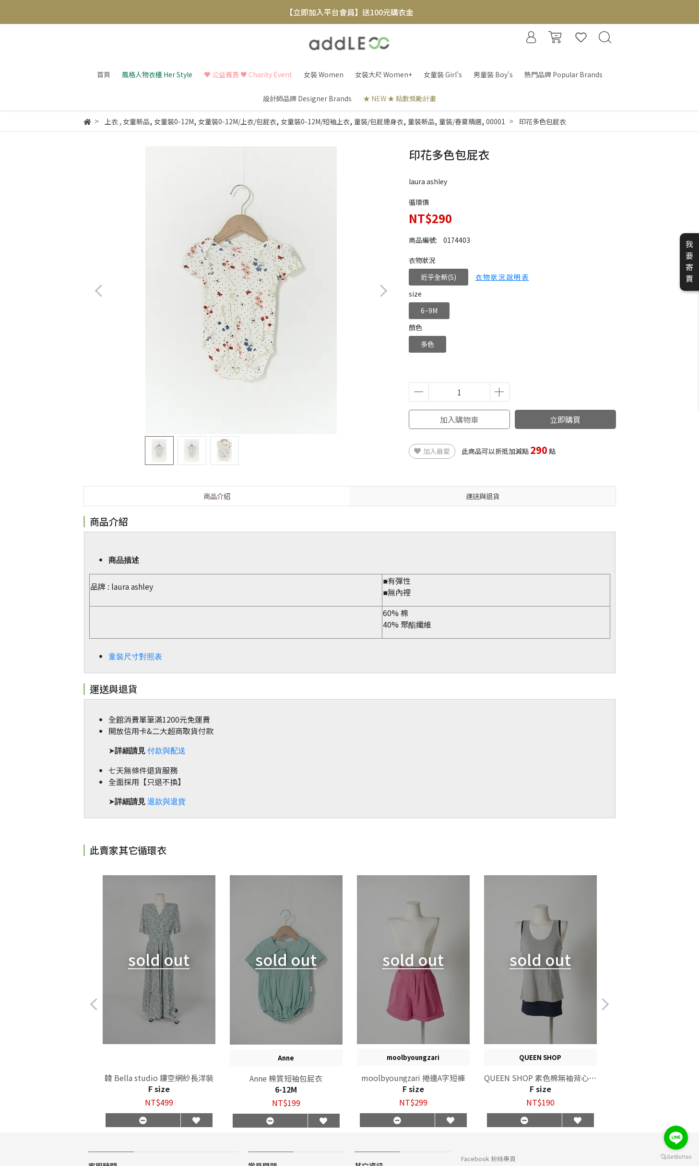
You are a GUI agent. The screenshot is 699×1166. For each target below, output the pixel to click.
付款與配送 (166, 751)
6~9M (429, 310)
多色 (427, 344)
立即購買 (565, 419)
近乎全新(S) (438, 277)
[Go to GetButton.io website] (676, 1156)
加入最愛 (432, 451)
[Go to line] (676, 1138)
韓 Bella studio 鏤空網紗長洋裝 (159, 1078)
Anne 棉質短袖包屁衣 (285, 1078)
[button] (383, 290)
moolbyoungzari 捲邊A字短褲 (413, 1078)
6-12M (286, 1089)
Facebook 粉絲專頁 (488, 1158)
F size (159, 1089)
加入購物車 (459, 419)
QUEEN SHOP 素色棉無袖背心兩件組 (540, 1078)
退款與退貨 (166, 801)
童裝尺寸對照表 (135, 657)
